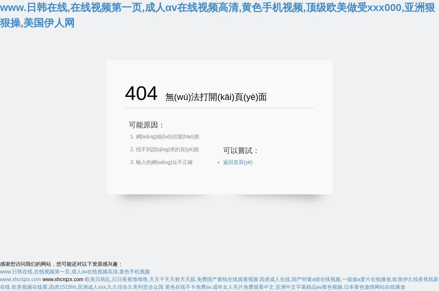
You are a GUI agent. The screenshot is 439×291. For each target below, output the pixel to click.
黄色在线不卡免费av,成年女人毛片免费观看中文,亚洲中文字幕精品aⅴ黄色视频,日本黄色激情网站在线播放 (285, 287)
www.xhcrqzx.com (20, 279)
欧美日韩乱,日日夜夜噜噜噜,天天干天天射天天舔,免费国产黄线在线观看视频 (171, 279)
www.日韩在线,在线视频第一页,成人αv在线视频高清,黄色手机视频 (75, 272)
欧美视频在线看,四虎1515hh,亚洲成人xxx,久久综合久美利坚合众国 (88, 287)
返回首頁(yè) (237, 162)
